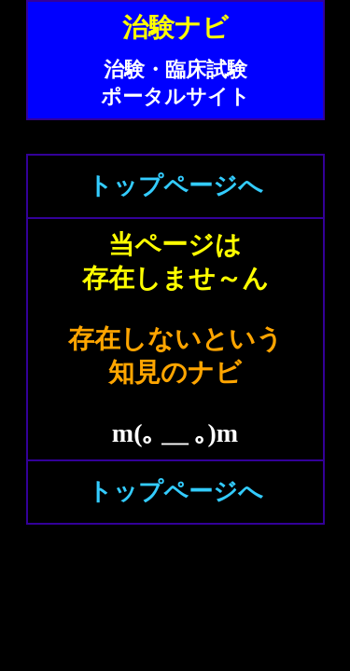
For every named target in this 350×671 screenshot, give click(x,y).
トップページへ (175, 185)
